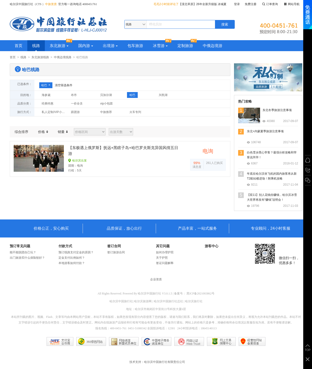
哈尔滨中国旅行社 (149, 293)
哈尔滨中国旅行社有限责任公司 (164, 362)
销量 (63, 132)
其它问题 (163, 246)
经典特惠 (47, 103)
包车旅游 (135, 46)
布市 (74, 95)
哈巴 (45, 85)
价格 (43, 132)
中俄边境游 (212, 46)
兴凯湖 (163, 95)
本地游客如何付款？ (71, 263)
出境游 (110, 46)
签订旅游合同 (116, 252)
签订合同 (114, 246)
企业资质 (156, 279)
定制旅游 (185, 46)
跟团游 (75, 112)
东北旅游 (59, 46)
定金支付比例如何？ (71, 257)
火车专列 (135, 112)
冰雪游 (160, 46)
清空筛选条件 (63, 85)
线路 (36, 46)
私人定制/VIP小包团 (55, 112)
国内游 (85, 46)
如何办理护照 (165, 252)
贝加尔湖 (106, 95)
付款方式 (65, 246)
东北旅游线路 (40, 57)
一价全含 (77, 103)
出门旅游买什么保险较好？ (27, 257)
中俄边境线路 (62, 57)
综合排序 (21, 132)
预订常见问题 (20, 246)
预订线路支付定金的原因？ (76, 252)
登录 (237, 4)
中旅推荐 (106, 112)
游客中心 (211, 246)
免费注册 (250, 4)
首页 (18, 46)
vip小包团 (106, 103)
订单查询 (269, 4)
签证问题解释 (165, 263)
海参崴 (46, 95)
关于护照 (162, 257)
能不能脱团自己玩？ (23, 252)
